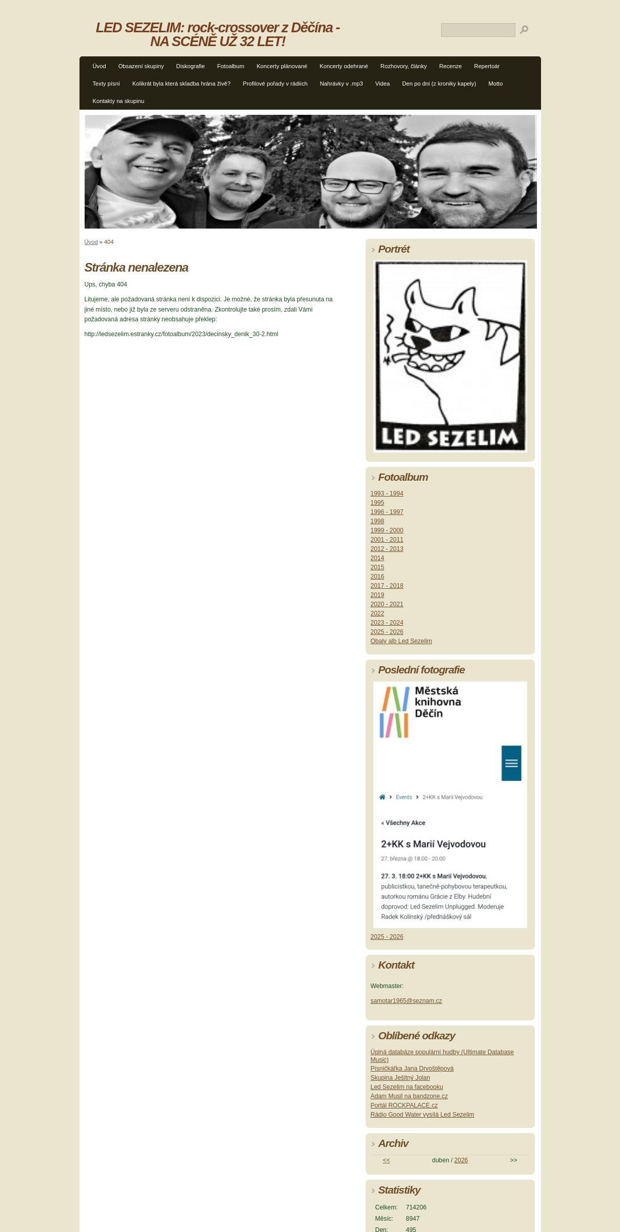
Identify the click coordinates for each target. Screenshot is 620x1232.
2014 (378, 558)
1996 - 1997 (387, 512)
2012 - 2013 (387, 548)
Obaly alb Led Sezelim (401, 641)
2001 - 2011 (387, 539)
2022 (378, 613)
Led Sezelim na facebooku (407, 1087)
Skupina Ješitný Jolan (400, 1077)
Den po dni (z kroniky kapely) (439, 83)
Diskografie (190, 66)
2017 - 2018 (387, 585)
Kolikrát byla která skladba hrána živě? (181, 83)
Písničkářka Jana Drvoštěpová (412, 1068)
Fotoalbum (231, 66)
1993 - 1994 (387, 493)
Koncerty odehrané (343, 66)
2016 (378, 576)
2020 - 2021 (387, 604)
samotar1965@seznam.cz (407, 1000)
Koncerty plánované (281, 66)
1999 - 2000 (387, 530)
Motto (495, 83)
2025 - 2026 (387, 631)
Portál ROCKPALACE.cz (404, 1105)
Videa (382, 83)
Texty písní (106, 83)
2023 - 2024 (387, 622)
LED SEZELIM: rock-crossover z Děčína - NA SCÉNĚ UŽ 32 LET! (218, 34)
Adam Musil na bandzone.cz (409, 1096)
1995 (378, 502)
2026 (461, 1160)
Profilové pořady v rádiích (275, 83)
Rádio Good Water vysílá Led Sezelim (422, 1114)
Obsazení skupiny (141, 66)
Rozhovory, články (404, 66)
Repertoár (487, 66)
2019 (378, 595)
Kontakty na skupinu (119, 101)
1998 (378, 521)
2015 (378, 567)
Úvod (99, 66)
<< (386, 1160)
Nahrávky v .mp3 (341, 83)
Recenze (450, 66)
